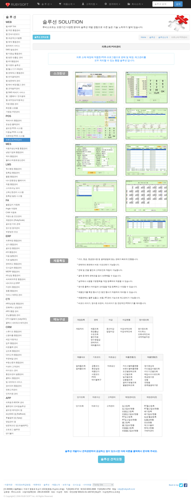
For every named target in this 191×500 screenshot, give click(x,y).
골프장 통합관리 (13, 248)
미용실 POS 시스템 (14, 132)
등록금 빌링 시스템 (14, 196)
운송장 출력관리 (13, 124)
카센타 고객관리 (13, 366)
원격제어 (112, 4)
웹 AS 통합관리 (12, 61)
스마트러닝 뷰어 (13, 188)
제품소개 (67, 4)
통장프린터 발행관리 (15, 374)
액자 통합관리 (12, 156)
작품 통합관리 (12, 184)
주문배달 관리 (12, 359)
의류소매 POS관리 (14, 140)
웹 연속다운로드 (13, 34)
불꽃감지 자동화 (13, 205)
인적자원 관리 (12, 394)
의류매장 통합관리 (14, 240)
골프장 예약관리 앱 (14, 410)
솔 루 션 (44, 4)
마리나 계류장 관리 (14, 295)
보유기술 (66, 485)
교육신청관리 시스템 (15, 192)
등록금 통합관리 (13, 173)
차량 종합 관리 (12, 104)
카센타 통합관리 (13, 287)
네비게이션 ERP (13, 283)
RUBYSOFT (16, 4)
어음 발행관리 (12, 256)
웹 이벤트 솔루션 (13, 65)
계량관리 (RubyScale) (15, 220)
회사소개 (135, 4)
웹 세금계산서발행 (14, 38)
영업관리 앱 (11, 422)
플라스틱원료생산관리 (15, 160)
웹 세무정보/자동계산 (15, 100)
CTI (8, 299)
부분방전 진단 (12, 232)
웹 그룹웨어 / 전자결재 (15, 96)
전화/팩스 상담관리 (14, 307)
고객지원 (89, 4)
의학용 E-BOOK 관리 (15, 402)
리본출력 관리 (12, 347)
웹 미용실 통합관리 (14, 54)
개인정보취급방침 (23, 485)
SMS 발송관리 (12, 50)
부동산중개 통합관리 (15, 362)
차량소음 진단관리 (14, 216)
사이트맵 (87, 485)
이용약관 (8, 485)
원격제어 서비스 (13, 46)
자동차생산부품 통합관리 (17, 148)
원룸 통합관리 (12, 291)
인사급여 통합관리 (14, 268)
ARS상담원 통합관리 (15, 303)
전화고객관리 (11, 390)
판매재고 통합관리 (14, 264)
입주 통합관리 (12, 343)
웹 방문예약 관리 (13, 81)
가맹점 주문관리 (13, 112)
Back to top (174, 485)
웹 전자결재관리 (13, 77)
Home (143, 37)
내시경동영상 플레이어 (16, 180)
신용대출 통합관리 (14, 335)
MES (8, 144)
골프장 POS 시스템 (14, 128)
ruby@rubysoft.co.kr (126, 489)
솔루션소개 (163, 37)
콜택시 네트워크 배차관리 (17, 323)
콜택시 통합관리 (13, 378)
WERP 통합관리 (13, 271)
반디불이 (10, 433)
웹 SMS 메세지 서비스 (15, 92)
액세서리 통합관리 (14, 120)
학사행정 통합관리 (14, 169)
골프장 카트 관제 (13, 224)
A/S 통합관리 (11, 252)
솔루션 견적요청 (111, 459)
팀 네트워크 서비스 (14, 382)
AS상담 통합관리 (13, 275)
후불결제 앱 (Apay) (14, 418)
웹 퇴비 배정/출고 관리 (15, 85)
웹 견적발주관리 (13, 88)
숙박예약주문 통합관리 (16, 279)
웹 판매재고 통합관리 (15, 73)
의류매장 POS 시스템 (15, 136)
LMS (8, 164)
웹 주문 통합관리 (13, 30)
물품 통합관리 (12, 177)
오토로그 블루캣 (13, 429)
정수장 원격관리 (13, 228)
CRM (9, 327)
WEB (9, 22)
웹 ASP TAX (11, 26)
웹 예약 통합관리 (13, 42)
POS (8, 116)
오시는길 (77, 485)
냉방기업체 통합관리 (15, 152)
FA (7, 200)
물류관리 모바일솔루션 (16, 406)
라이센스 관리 (12, 370)
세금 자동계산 (12, 339)
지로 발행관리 (12, 260)
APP (8, 398)
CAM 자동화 (11, 212)
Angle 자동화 (11, 208)
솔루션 (152, 37)
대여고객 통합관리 (14, 355)
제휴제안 (37, 485)
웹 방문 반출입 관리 (14, 57)
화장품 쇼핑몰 (12, 108)
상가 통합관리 (12, 244)
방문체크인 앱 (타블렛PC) (17, 425)
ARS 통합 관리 (12, 311)
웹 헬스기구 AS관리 (14, 69)
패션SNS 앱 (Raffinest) (15, 414)
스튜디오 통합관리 (14, 331)
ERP (8, 236)
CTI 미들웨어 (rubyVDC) (16, 319)
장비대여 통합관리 (14, 386)
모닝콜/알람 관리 (13, 315)
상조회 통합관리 (13, 351)
